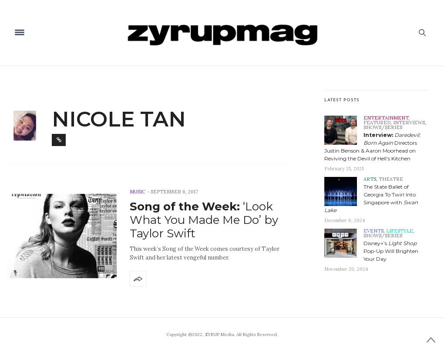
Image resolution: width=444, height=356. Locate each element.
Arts (369, 179)
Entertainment (385, 118)
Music (137, 192)
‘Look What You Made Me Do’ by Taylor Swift (204, 220)
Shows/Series (382, 127)
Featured (376, 123)
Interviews (409, 123)
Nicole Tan (119, 119)
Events (373, 231)
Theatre (391, 179)
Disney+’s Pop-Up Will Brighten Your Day (390, 251)
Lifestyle (399, 231)
